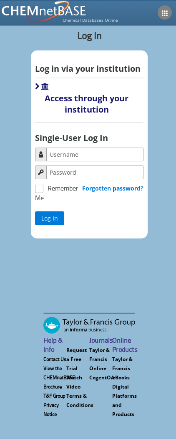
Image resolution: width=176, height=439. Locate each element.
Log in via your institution (88, 68)
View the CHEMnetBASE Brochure (59, 377)
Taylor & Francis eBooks (122, 368)
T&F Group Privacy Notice (54, 405)
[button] (89, 105)
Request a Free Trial (76, 359)
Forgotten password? (112, 188)
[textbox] (95, 154)
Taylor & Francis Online (99, 359)
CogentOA (101, 377)
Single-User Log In (71, 137)
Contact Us (54, 359)
